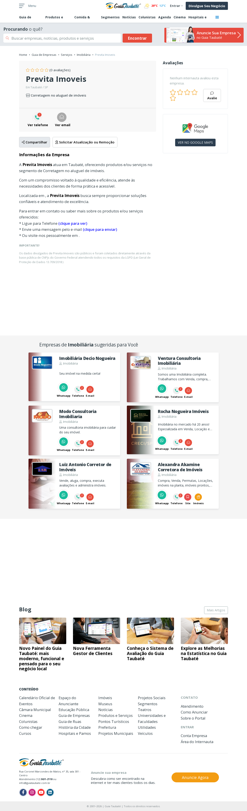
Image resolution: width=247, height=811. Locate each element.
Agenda (164, 17)
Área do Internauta (197, 741)
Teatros (144, 709)
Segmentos (110, 17)
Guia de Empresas (44, 55)
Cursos (25, 733)
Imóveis (105, 697)
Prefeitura (107, 727)
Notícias (129, 17)
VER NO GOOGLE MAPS (195, 142)
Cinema (180, 17)
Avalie (212, 96)
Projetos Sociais (151, 697)
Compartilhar (34, 142)
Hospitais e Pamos (75, 733)
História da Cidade (75, 727)
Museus (105, 703)
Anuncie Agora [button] (195, 777)
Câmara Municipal (35, 709)
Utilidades (147, 727)
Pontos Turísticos (113, 721)
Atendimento (192, 706)
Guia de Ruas (70, 721)
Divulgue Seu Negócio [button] (207, 6)
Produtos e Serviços (115, 715)
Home (23, 55)
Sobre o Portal (193, 718)
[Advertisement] (195, 186)
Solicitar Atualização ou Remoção (85, 142)
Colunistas (147, 17)
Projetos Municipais (115, 733)
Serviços (66, 55)
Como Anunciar (194, 712)
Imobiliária (83, 55)
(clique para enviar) (100, 229)
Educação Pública (74, 709)
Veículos (145, 733)
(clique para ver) (72, 223)
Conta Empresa (194, 735)
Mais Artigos (216, 610)
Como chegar (30, 727)
